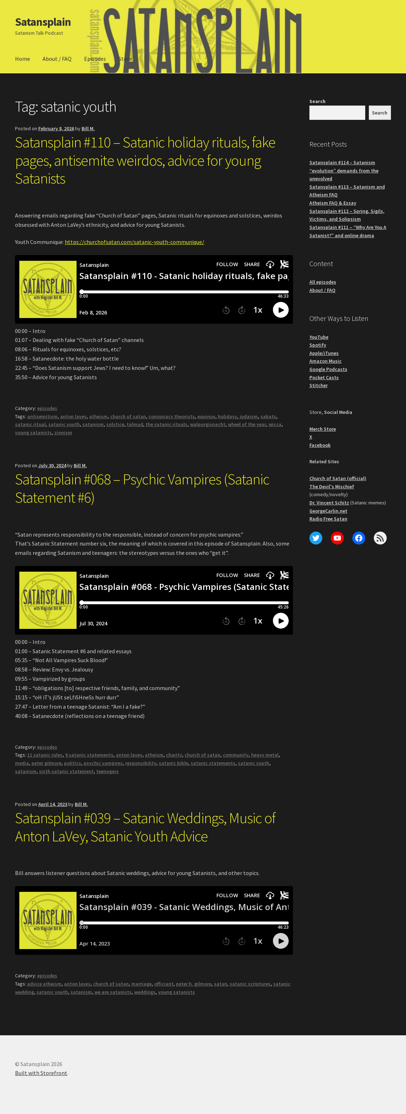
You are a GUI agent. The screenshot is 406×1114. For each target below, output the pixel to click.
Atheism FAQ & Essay (332, 203)
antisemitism (42, 416)
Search (317, 101)
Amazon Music (325, 361)
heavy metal (265, 755)
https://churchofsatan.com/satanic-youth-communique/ (134, 241)
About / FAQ (57, 58)
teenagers (107, 771)
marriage (141, 984)
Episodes (95, 58)
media (22, 763)
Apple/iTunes (324, 353)
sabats (268, 416)
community (236, 755)
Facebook (320, 445)
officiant (163, 984)
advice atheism (44, 984)
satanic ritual (30, 424)
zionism (63, 432)
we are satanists (113, 992)
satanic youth (64, 424)
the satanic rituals (166, 424)
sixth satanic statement (66, 771)
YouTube (318, 337)
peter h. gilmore (193, 984)
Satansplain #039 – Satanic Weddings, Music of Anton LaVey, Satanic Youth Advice (145, 826)
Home (22, 58)
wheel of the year (247, 424)
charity (174, 755)
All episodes (322, 282)
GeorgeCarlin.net (328, 511)
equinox (206, 416)
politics (72, 763)
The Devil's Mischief (331, 486)
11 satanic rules (45, 755)
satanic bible (173, 763)
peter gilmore (46, 763)
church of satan (128, 416)
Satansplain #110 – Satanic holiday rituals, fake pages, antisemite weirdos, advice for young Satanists (145, 160)
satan (220, 984)
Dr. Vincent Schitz (329, 502)
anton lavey (73, 416)
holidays (227, 416)
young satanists (33, 432)
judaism (249, 416)
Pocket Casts (324, 377)
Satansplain (43, 22)
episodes (47, 408)
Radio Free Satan (328, 519)
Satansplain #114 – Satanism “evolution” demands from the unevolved (343, 170)
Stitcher (318, 385)
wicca (275, 424)
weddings (145, 992)
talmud (135, 424)
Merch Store (322, 429)
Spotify (317, 345)
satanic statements (213, 763)
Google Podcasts (328, 369)
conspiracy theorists (171, 416)
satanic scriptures (250, 984)
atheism (98, 416)
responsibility (140, 763)
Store (125, 58)
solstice (115, 424)
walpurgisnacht (207, 424)
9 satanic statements (89, 755)
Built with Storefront (41, 1072)
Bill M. (88, 128)
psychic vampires (103, 763)
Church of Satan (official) (337, 478)
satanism (93, 424)
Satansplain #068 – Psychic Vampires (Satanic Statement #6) (142, 488)
